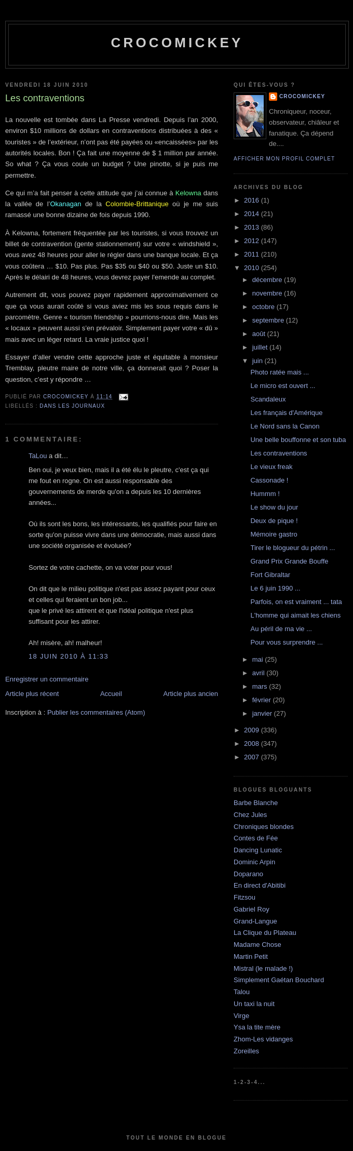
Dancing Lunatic (258, 850)
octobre (264, 307)
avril (259, 673)
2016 (252, 200)
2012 (252, 241)
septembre (269, 320)
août (259, 334)
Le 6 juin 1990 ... (275, 588)
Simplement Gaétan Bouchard (279, 980)
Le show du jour (274, 507)
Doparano (248, 874)
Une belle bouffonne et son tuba (298, 440)
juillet (260, 347)
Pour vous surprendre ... (286, 642)
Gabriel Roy (251, 909)
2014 (252, 214)
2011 (252, 254)
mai (258, 659)
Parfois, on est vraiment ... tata (296, 602)
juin (258, 361)
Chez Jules (250, 815)
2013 (252, 227)
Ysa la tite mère (257, 1027)
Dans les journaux (72, 406)
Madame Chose (257, 944)
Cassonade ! (269, 480)
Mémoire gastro (273, 534)
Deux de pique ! (273, 521)
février (262, 700)
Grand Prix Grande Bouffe (289, 561)
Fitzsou (244, 897)
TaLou (38, 456)
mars (260, 686)
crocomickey (177, 42)
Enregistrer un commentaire (46, 679)
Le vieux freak (271, 467)
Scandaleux (268, 399)
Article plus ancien (191, 694)
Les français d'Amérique (286, 413)
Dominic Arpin (254, 862)
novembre (268, 293)
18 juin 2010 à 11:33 (68, 656)
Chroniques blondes (264, 827)
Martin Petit (251, 956)
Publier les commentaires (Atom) (96, 712)
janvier (263, 713)
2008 (252, 743)
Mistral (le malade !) (263, 968)
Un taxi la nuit (254, 1004)
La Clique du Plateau (265, 932)
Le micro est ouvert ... (282, 386)
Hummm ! (264, 494)
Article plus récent (32, 694)
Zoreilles (246, 1051)
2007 (252, 757)
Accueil (111, 694)
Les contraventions (278, 453)
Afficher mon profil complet (284, 159)
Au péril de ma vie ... (281, 629)
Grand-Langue (255, 921)
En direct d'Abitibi (260, 885)
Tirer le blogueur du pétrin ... (292, 548)
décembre (268, 280)
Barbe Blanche (256, 803)
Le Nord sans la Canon (284, 426)
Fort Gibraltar (270, 575)
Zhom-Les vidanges (263, 1039)
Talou (242, 992)
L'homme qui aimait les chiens (295, 615)
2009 (252, 730)
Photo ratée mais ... (279, 372)
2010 (252, 268)
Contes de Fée (256, 838)
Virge (241, 1016)
